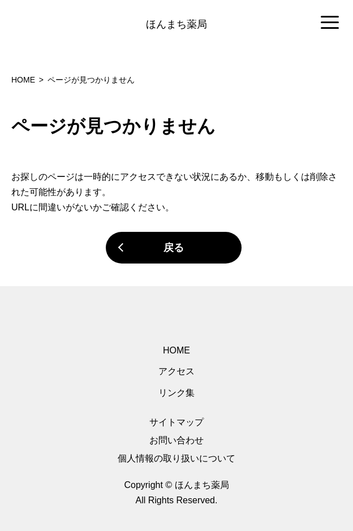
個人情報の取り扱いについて (176, 458)
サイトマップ (176, 422)
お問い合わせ (176, 440)
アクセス (176, 371)
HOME (176, 350)
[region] (176, 23)
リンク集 (176, 393)
